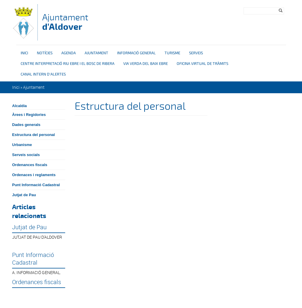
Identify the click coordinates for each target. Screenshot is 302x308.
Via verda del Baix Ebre (145, 63)
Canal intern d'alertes (43, 74)
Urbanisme (22, 144)
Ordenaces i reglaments (33, 175)
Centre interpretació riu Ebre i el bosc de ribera (67, 63)
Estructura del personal (33, 134)
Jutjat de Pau (24, 195)
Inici (24, 53)
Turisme (172, 53)
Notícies (44, 53)
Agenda (68, 53)
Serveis (196, 53)
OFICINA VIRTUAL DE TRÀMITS (202, 63)
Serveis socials (26, 155)
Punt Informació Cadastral (36, 185)
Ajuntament (65, 22)
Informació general (136, 53)
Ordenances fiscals (29, 165)
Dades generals (26, 124)
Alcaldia (19, 106)
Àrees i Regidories (29, 114)
